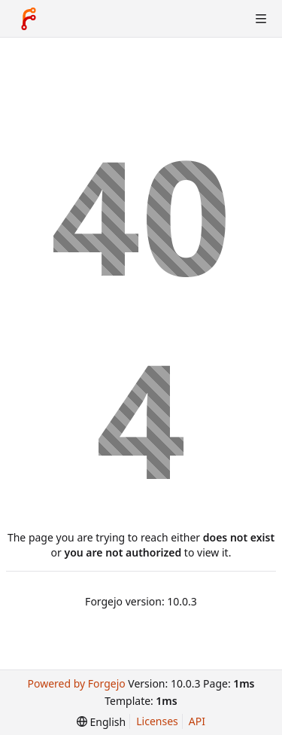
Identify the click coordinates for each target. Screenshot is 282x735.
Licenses (157, 721)
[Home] (29, 18)
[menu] (101, 722)
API (197, 721)
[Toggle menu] (260, 18)
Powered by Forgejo (76, 683)
